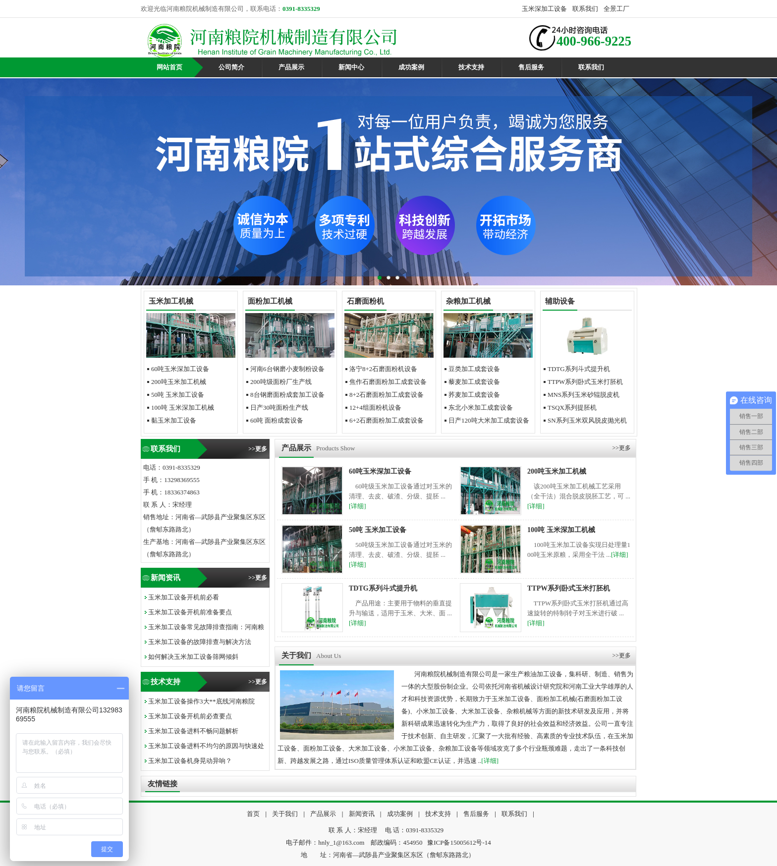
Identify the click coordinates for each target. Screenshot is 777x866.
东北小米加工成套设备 (480, 407)
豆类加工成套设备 (474, 369)
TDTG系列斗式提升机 (579, 369)
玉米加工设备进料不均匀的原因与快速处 (206, 746)
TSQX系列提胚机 (572, 407)
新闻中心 (351, 67)
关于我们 (285, 813)
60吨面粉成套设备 (276, 420)
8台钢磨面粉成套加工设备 (287, 394)
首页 (253, 813)
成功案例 (411, 67)
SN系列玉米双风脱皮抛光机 (587, 420)
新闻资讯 (362, 813)
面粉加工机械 (270, 301)
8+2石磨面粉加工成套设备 (386, 394)
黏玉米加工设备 (173, 420)
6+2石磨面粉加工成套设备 (386, 420)
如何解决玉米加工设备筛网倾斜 (193, 656)
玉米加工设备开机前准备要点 (190, 612)
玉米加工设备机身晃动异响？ (190, 760)
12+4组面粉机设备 (375, 407)
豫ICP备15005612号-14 (459, 842)
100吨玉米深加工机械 (182, 407)
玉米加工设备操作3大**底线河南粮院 (201, 701)
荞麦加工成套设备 (474, 394)
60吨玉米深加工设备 (180, 369)
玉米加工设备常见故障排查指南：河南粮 (206, 627)
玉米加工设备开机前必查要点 (190, 716)
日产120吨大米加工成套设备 (488, 420)
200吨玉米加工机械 (178, 381)
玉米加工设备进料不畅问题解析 (193, 731)
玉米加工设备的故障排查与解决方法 (199, 642)
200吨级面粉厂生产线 (281, 381)
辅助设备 (560, 301)
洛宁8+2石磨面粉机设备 (383, 369)
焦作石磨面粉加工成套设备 (388, 381)
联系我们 (585, 8)
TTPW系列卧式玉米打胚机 (585, 381)
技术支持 (471, 67)
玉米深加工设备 (544, 8)
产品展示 (291, 67)
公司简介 (231, 67)
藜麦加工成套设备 (474, 381)
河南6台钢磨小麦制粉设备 (287, 369)
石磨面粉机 (365, 301)
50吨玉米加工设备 (177, 394)
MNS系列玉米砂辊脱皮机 (583, 394)
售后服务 (531, 67)
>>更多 (257, 448)
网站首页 (169, 67)
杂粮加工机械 (468, 301)
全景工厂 (616, 8)
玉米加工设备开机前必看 (183, 597)
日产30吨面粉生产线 (279, 407)
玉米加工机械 (171, 301)
